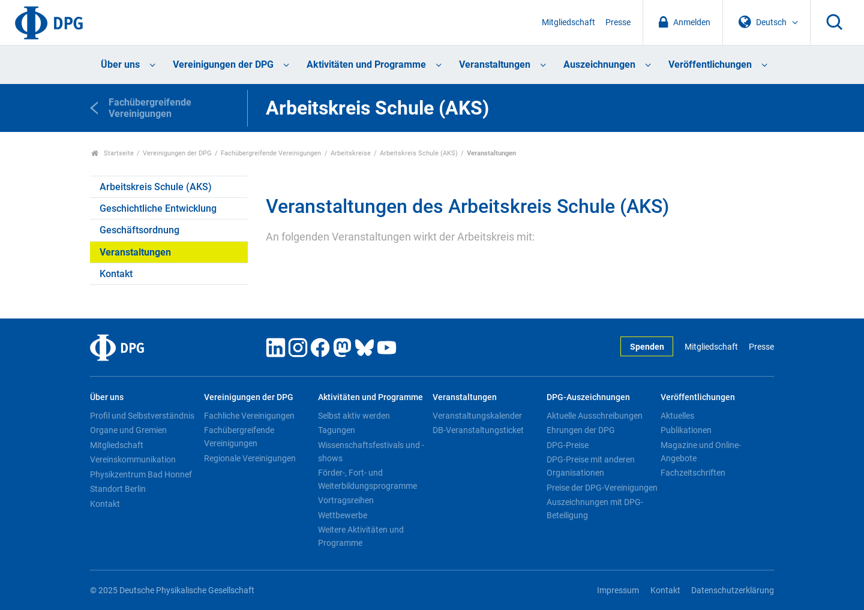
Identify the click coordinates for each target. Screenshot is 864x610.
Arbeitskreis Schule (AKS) (419, 153)
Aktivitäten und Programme (366, 64)
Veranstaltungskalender (477, 415)
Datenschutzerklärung (732, 590)
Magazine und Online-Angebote (701, 451)
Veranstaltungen (494, 64)
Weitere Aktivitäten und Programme (361, 536)
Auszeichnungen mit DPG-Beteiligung (595, 508)
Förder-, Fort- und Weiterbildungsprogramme (367, 479)
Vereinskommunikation (133, 459)
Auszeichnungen (599, 64)
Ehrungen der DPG (581, 430)
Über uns (120, 64)
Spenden (647, 347)
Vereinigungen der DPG (223, 64)
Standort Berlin (118, 489)
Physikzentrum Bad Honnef (141, 474)
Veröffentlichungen (710, 64)
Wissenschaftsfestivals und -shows (371, 451)
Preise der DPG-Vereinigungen (602, 487)
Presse (618, 22)
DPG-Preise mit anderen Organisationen (591, 466)
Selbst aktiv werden (354, 415)
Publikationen (686, 430)
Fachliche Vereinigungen (249, 415)
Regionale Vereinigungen (250, 458)
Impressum (618, 590)
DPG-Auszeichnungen (588, 397)
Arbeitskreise (351, 153)
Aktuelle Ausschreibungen (595, 415)
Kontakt (116, 274)
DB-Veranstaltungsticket (478, 430)
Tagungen (336, 430)
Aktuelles (677, 415)
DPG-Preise (568, 445)
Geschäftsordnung (139, 230)
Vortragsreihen (346, 500)
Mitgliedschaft (568, 22)
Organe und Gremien (128, 430)
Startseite (112, 153)
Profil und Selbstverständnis (142, 415)
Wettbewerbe (342, 515)
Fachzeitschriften (693, 472)
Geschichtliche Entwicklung (158, 208)
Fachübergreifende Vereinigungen (271, 153)
